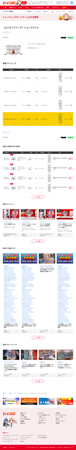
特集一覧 (58, 419)
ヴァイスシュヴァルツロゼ (9, 276)
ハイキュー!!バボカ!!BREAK (9, 320)
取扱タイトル (12, 7)
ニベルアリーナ (13, 322)
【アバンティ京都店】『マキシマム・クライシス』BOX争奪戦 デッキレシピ (64, 366)
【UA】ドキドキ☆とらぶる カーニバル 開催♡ (29, 225)
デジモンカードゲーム (8, 296)
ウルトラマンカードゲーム (9, 308)
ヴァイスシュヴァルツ (8, 272)
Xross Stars (6, 322)
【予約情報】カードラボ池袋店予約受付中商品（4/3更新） (29, 325)
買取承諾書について (42, 420)
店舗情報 (64, 7)
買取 (48, 7)
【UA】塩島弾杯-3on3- (10, 224)
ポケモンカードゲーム (8, 270)
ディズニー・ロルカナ (8, 310)
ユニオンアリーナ (6, 32)
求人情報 (58, 413)
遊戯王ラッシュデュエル (9, 268)
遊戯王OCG (6, 266)
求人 (64, 11)
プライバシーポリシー (60, 421)
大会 (20, 7)
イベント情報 (23, 417)
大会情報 (22, 415)
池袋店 (5, 330)
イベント (27, 7)
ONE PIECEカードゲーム (9, 290)
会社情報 (5, 447)
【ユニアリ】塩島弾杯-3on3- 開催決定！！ (46, 225)
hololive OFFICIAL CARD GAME (10, 278)
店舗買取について (42, 417)
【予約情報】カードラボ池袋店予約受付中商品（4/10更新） (11, 325)
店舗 (10, 393)
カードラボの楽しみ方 (38, 7)
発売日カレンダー (42, 422)
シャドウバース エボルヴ (9, 284)
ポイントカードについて (61, 415)
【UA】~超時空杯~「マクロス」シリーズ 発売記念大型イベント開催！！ (65, 225)
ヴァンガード (6, 282)
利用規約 (58, 423)
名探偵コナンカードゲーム (9, 304)
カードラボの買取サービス (44, 415)
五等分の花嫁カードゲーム (9, 280)
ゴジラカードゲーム (8, 316)
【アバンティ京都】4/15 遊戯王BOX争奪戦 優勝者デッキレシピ (29, 366)
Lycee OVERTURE (7, 306)
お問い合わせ (12, 447)
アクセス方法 (37, 11)
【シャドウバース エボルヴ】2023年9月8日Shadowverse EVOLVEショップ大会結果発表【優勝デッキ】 (11, 368)
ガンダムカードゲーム (8, 318)
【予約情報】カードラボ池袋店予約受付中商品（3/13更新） (64, 325)
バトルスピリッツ (7, 294)
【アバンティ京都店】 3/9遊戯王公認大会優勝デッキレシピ (46, 366)
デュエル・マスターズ (8, 302)
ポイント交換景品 (59, 417)
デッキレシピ (55, 7)
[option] (11, 401)
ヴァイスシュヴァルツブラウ (9, 274)
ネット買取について (42, 418)
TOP (5, 393)
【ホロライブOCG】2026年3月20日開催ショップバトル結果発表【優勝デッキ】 (47, 269)
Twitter (70, 11)
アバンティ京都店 (8, 11)
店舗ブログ (45, 11)
